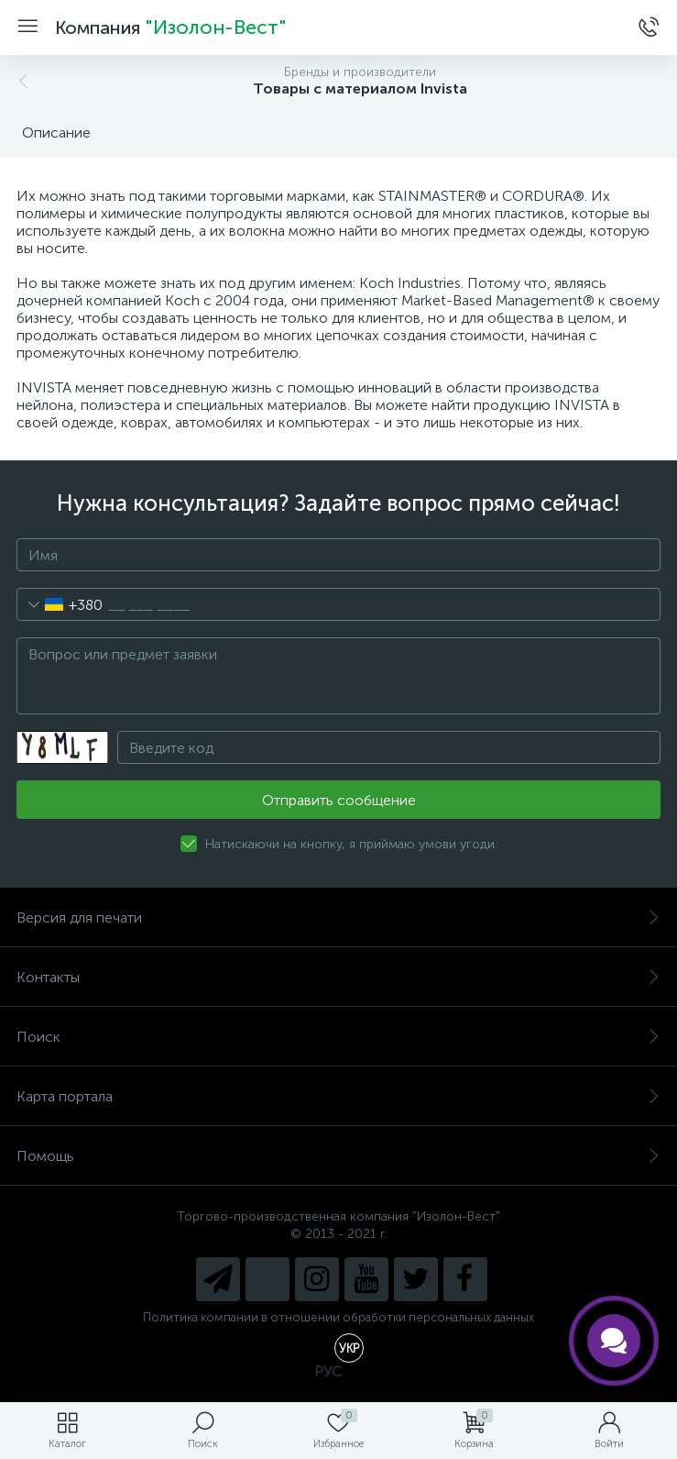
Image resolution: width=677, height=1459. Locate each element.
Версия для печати (338, 917)
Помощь (338, 1156)
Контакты (338, 977)
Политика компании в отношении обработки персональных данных (338, 1317)
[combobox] (60, 604)
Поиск (338, 1036)
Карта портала (338, 1096)
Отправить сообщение (339, 800)
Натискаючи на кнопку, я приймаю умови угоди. (351, 844)
